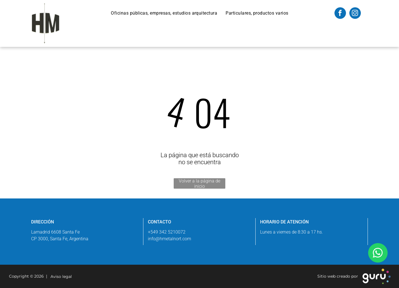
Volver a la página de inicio (199, 183)
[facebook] (340, 13)
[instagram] (355, 13)
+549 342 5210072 (166, 232)
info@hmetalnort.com (169, 238)
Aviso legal (60, 276)
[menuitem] (164, 13)
